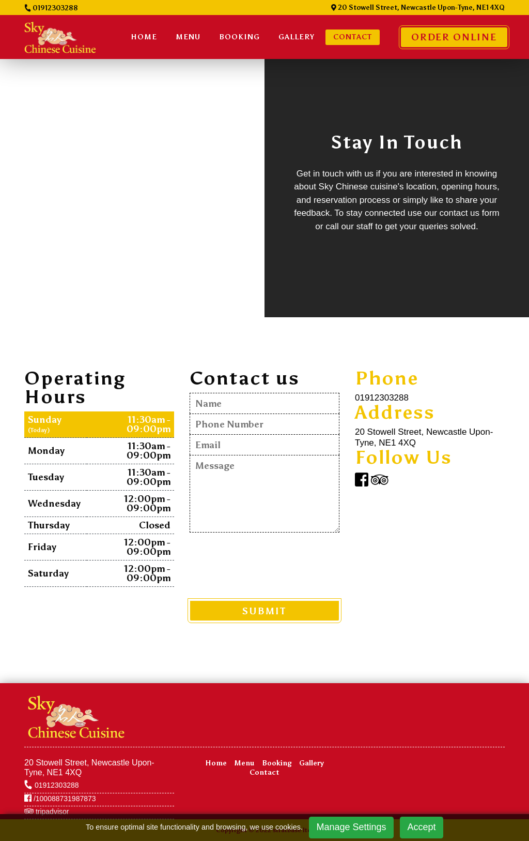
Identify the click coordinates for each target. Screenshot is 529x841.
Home (144, 37)
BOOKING (239, 37)
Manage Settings (351, 827)
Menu (188, 37)
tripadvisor (46, 811)
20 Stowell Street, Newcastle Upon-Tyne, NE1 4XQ (418, 7)
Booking (277, 763)
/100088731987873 (60, 798)
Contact (352, 37)
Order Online (454, 37)
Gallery (296, 37)
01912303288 (51, 8)
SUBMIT (264, 611)
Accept (422, 827)
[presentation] (268, 564)
